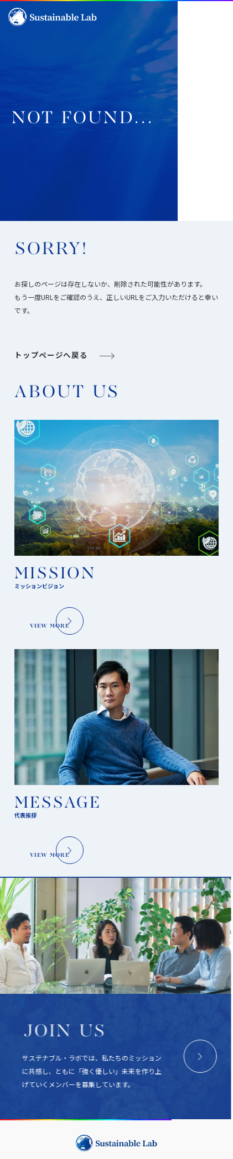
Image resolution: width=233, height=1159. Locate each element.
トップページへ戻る (50, 425)
